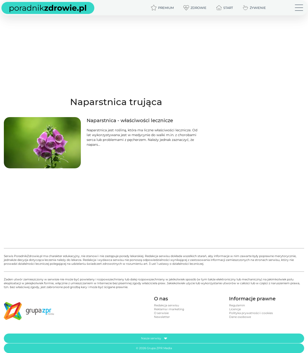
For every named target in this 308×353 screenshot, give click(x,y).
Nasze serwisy (154, 338)
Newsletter (162, 317)
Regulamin (237, 305)
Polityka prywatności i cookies (251, 313)
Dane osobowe (240, 317)
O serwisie (161, 313)
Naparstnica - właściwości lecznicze (130, 120)
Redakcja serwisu (166, 305)
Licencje (235, 309)
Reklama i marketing (169, 309)
